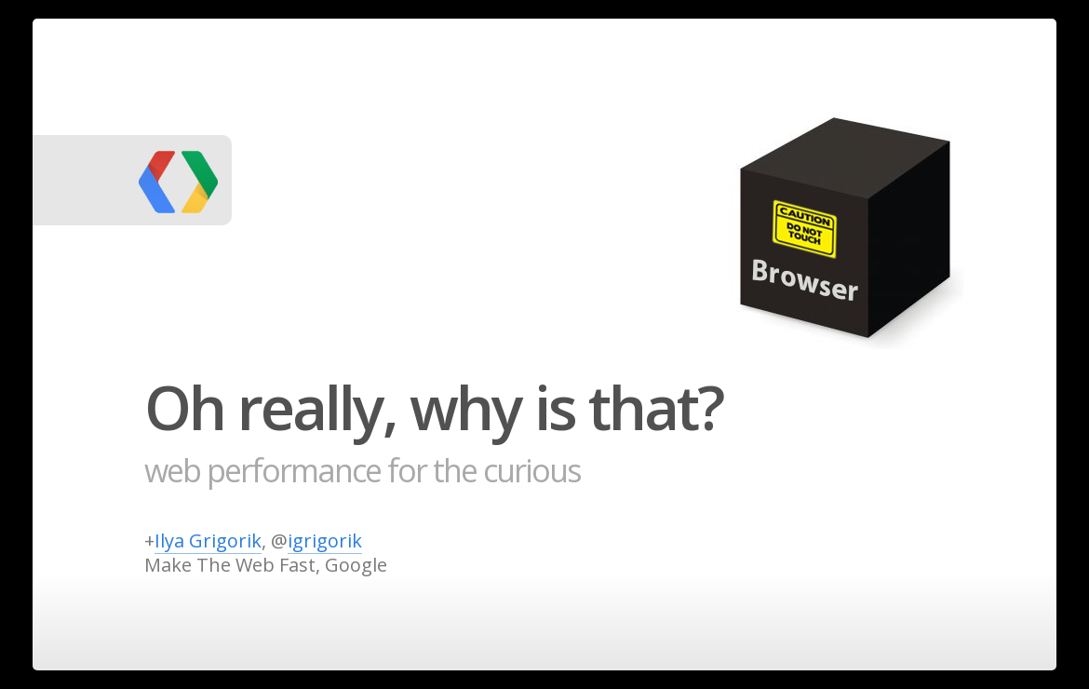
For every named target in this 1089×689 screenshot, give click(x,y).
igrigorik (325, 540)
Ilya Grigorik (208, 540)
